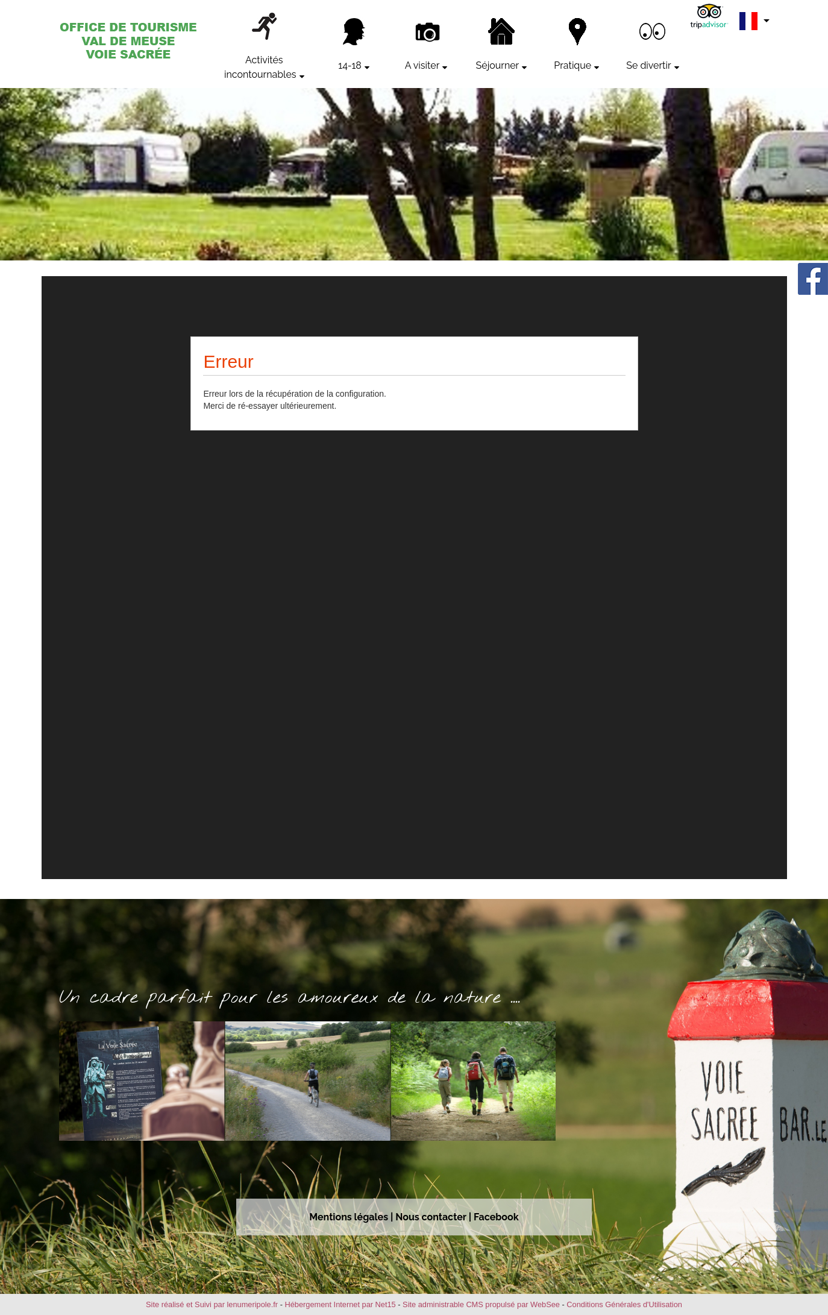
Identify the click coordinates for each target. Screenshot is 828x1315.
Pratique (572, 65)
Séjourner (497, 65)
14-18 (350, 65)
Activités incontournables (260, 67)
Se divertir (648, 65)
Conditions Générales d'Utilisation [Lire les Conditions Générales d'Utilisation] (624, 1304)
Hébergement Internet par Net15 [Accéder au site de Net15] (339, 1304)
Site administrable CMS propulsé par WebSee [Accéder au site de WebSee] (481, 1304)
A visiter (422, 65)
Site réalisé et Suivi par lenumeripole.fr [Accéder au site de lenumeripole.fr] (212, 1304)
